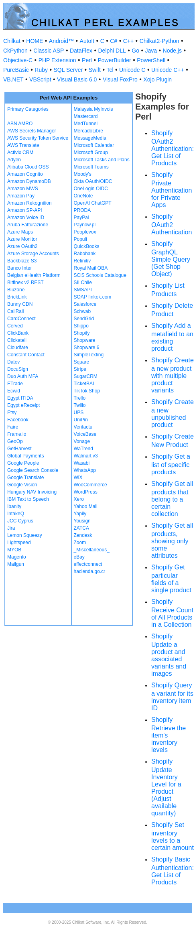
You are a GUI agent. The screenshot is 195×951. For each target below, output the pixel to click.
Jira (11, 528)
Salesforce (85, 304)
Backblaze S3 (22, 261)
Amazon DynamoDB (29, 181)
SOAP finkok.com (93, 297)
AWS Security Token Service (37, 138)
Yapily (80, 513)
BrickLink (17, 297)
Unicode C (132, 70)
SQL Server (68, 70)
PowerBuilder (114, 60)
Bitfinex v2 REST (25, 282)
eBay (79, 557)
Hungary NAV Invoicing (32, 492)
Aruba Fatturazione (27, 225)
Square (81, 362)
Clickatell (16, 340)
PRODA (82, 210)
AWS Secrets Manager (31, 131)
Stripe (80, 369)
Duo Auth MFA (22, 376)
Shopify (82, 333)
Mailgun (15, 564)
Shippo (81, 326)
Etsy (11, 412)
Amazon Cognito (25, 174)
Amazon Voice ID (25, 217)
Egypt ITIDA (20, 398)
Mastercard (86, 116)
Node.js (172, 50)
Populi (80, 239)
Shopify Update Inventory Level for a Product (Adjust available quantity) (166, 787)
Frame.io (16, 434)
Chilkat (11, 41)
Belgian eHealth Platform (34, 275)
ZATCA (81, 528)
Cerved (15, 326)
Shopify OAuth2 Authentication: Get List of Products (172, 148)
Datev (13, 362)
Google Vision (22, 485)
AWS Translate (23, 145)
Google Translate (25, 477)
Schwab (82, 311)
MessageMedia (90, 138)
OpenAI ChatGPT (93, 203)
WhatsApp (85, 470)
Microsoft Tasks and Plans (102, 160)
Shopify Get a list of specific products (170, 464)
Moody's (82, 174)
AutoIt (87, 41)
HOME (34, 41)
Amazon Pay (21, 196)
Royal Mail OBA (91, 268)
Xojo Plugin (157, 79)
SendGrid (84, 318)
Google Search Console (32, 470)
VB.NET (13, 79)
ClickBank (17, 333)
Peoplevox (85, 232)
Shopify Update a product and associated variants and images (168, 655)
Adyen (14, 160)
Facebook (17, 420)
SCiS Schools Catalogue (100, 275)
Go (135, 50)
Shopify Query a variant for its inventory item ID (172, 696)
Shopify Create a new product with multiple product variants (172, 375)
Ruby (41, 70)
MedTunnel (86, 123)
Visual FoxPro (120, 79)
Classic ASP (48, 50)
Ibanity (14, 506)
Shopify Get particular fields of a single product (171, 578)
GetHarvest (19, 448)
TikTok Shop (87, 391)
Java (151, 50)
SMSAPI (83, 290)
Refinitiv (82, 261)
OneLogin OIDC (91, 188)
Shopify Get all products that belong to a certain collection (172, 498)
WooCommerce (90, 485)
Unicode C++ (167, 70)
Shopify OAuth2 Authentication (171, 224)
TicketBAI (84, 383)
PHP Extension (57, 60)
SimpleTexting (89, 355)
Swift (95, 70)
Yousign (82, 521)
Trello (80, 398)
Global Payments (25, 456)
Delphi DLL (112, 50)
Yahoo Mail (86, 506)
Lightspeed (19, 542)
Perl (87, 60)
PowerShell (151, 60)
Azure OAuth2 (22, 246)
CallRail (15, 311)
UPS (79, 412)
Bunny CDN (19, 304)
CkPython (15, 50)
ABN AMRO (19, 123)
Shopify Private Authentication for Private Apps (171, 189)
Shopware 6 (87, 347)
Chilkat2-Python (159, 41)
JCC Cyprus (20, 521)
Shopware (84, 340)
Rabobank (85, 253)
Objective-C (17, 60)
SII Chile (83, 282)
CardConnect (21, 318)
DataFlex (81, 50)
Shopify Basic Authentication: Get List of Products (172, 871)
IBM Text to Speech (28, 499)
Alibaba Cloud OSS (28, 167)
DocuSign (17, 369)
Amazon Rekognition (29, 203)
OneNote (83, 196)
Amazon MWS (22, 188)
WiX (78, 477)
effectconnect (88, 564)
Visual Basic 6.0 (77, 79)
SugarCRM (86, 376)
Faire (12, 427)
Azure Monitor (22, 239)
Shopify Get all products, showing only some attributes (172, 540)
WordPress (86, 492)
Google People (23, 463)
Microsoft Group (91, 152)
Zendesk (83, 535)
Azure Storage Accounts (33, 253)
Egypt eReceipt (23, 405)
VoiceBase (85, 434)
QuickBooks (87, 246)
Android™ (61, 41)
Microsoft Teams (91, 167)
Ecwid (13, 391)
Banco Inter (19, 268)
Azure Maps (20, 232)
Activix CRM (20, 152)
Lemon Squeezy (24, 535)
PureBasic (16, 70)
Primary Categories (28, 109)
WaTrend (83, 448)
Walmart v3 (86, 456)
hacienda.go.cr (90, 571)
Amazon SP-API (24, 210)
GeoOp (15, 441)
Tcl (109, 70)
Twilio (80, 405)
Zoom (80, 542)
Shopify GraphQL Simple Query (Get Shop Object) (170, 258)
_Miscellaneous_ (92, 550)
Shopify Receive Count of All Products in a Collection (172, 613)
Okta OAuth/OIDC (93, 181)
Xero (79, 499)
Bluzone (15, 290)
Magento (16, 557)
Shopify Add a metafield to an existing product (172, 337)
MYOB (14, 550)
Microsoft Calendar (94, 145)
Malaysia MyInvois (93, 109)
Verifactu (83, 427)
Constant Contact (26, 355)
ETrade (15, 383)
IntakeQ (15, 513)
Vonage (82, 441)
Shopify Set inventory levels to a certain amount (172, 836)
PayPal (81, 217)
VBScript (40, 79)
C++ (128, 41)
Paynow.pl (85, 225)
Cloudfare (17, 347)
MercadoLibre (88, 131)
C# (113, 41)
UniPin (81, 420)
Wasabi (82, 463)
